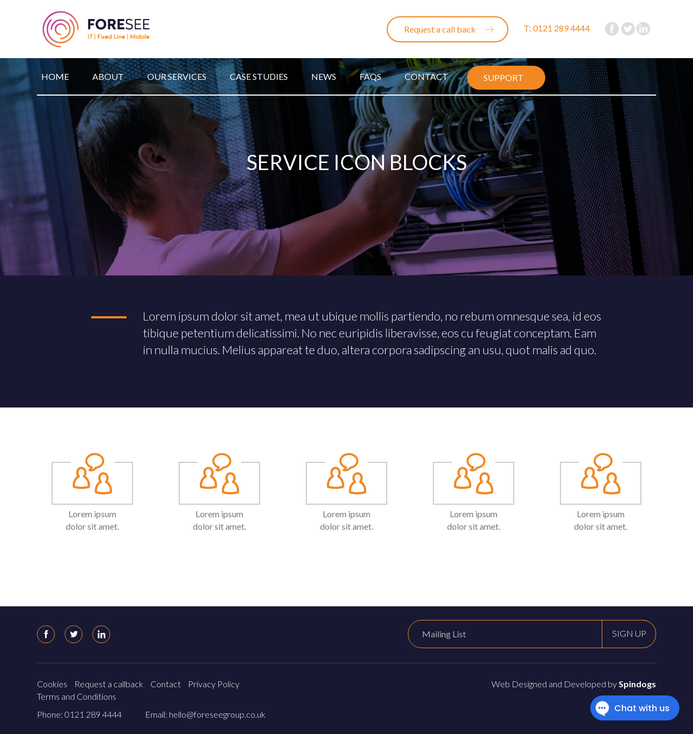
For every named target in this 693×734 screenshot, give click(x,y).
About (108, 76)
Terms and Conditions (76, 696)
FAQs (370, 76)
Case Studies (259, 76)
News (323, 76)
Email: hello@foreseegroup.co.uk (205, 714)
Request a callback (108, 684)
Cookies (52, 684)
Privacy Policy (214, 684)
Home (55, 76)
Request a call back (440, 29)
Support (503, 77)
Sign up (629, 633)
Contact (426, 76)
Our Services (176, 76)
